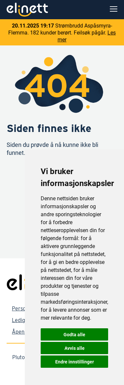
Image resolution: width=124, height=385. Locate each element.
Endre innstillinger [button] (74, 361)
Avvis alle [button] (74, 348)
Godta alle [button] (74, 334)
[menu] (113, 10)
